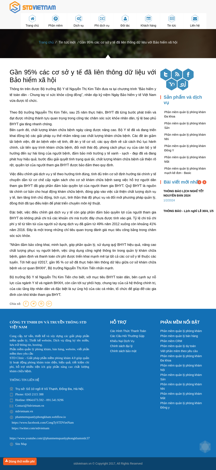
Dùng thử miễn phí (20, 461)
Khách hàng (148, 21)
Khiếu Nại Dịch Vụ (122, 341)
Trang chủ (32, 21)
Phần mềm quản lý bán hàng (179, 336)
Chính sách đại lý (121, 346)
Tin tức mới (67, 42)
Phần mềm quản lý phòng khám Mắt (181, 396)
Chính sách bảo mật (123, 351)
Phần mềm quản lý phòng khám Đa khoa (181, 358)
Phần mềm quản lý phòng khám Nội (181, 368)
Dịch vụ (79, 21)
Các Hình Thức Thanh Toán (128, 331)
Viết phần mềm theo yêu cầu (179, 351)
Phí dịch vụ (101, 21)
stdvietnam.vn (82, 463)
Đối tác (125, 21)
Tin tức (171, 21)
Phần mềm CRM (171, 341)
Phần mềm (55, 21)
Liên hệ (195, 21)
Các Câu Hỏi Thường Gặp (127, 336)
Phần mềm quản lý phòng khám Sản (181, 377)
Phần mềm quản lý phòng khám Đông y (181, 405)
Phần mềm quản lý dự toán (178, 346)
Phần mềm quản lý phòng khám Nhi (181, 386)
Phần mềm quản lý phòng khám (181, 331)
